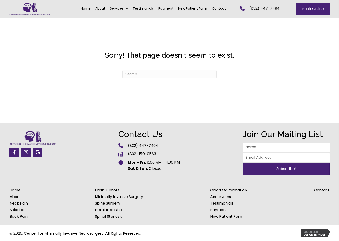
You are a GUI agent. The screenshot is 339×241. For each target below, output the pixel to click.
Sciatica (17, 210)
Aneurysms (220, 197)
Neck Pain (19, 203)
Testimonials (222, 203)
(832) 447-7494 (264, 8)
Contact (322, 190)
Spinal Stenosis (108, 216)
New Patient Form (226, 216)
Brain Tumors (107, 190)
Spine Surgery (107, 203)
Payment (218, 210)
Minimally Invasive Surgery (119, 197)
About (15, 197)
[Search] (169, 74)
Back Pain (19, 216)
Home (14, 190)
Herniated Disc (108, 210)
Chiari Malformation (228, 190)
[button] (14, 152)
